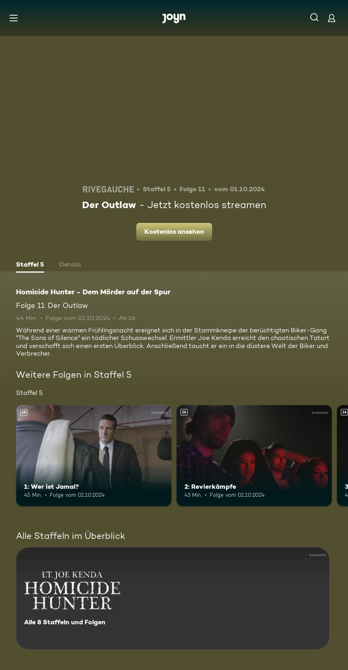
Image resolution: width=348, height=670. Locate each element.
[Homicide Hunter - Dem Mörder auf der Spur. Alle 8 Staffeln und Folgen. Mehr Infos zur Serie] (173, 598)
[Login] (331, 18)
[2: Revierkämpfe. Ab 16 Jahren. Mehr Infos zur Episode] (254, 455)
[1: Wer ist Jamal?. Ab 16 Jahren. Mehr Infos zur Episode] (94, 455)
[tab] (30, 265)
